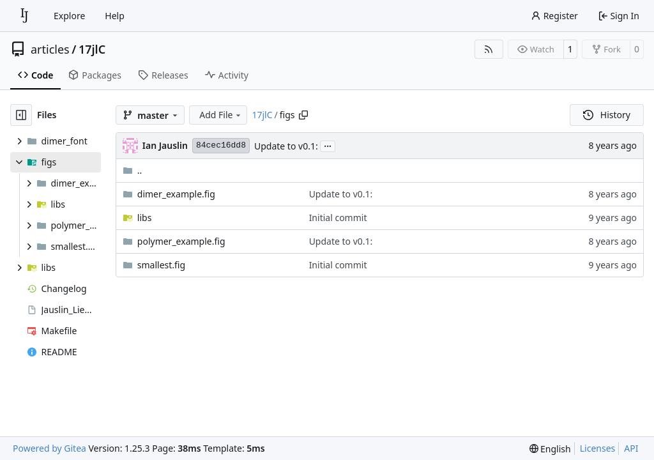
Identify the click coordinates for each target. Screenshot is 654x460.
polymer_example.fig (181, 241)
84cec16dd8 (221, 145)
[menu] (550, 449)
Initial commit (338, 217)
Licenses (598, 448)
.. (132, 170)
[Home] (24, 15)
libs (144, 217)
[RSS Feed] (489, 49)
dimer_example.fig (176, 194)
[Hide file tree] (21, 115)
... (327, 145)
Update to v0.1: (286, 146)
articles (50, 49)
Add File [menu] (221, 115)
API (631, 448)
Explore (69, 16)
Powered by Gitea (49, 448)
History (606, 115)
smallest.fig (161, 265)
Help (115, 16)
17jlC (92, 49)
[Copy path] (303, 115)
